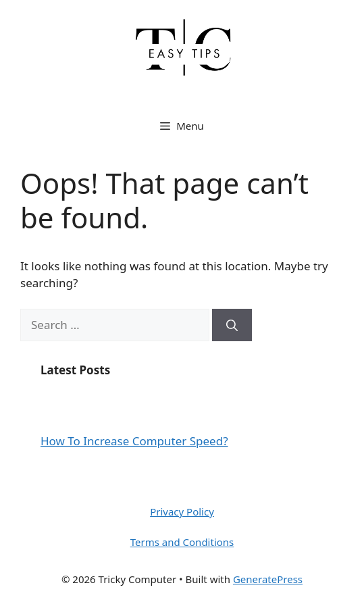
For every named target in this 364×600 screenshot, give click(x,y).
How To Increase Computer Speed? (134, 441)
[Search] (232, 325)
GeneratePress (268, 579)
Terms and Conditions (182, 542)
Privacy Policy (182, 511)
